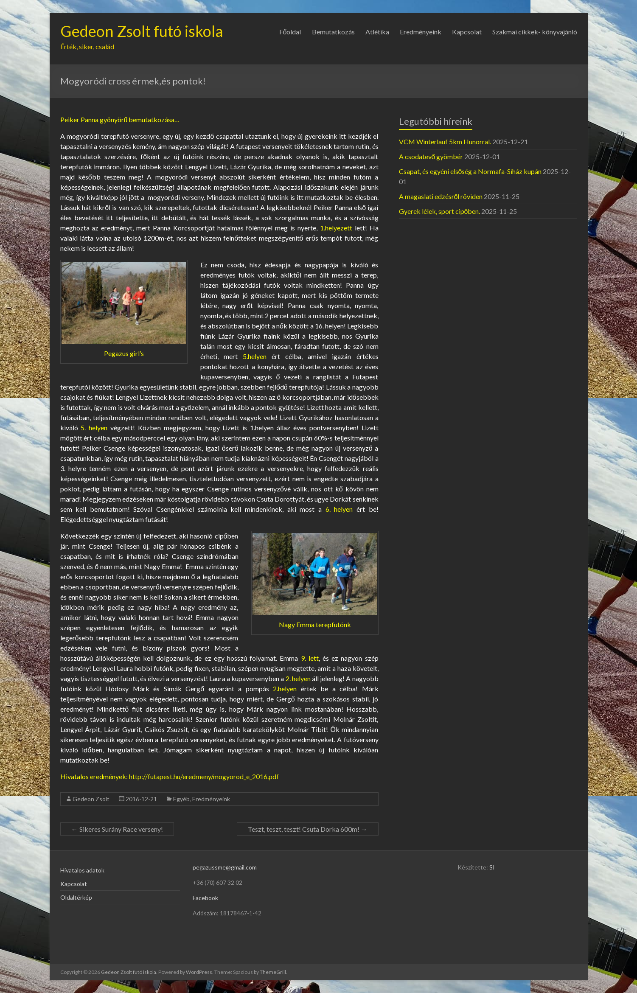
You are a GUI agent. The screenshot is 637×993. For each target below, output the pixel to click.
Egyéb (181, 798)
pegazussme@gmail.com (225, 867)
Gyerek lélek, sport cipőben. (439, 211)
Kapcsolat (467, 32)
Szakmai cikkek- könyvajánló (534, 32)
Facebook (205, 897)
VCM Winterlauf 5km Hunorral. (445, 141)
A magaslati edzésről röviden (441, 196)
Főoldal (290, 32)
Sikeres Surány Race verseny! (117, 829)
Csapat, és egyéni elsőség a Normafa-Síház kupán (470, 171)
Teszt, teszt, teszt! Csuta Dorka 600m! (308, 829)
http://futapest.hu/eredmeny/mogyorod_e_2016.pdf (204, 776)
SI (492, 867)
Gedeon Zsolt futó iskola (141, 31)
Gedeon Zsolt (91, 798)
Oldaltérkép (76, 897)
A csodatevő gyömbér (431, 156)
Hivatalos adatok (82, 870)
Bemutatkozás (333, 32)
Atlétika (377, 32)
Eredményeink (420, 32)
